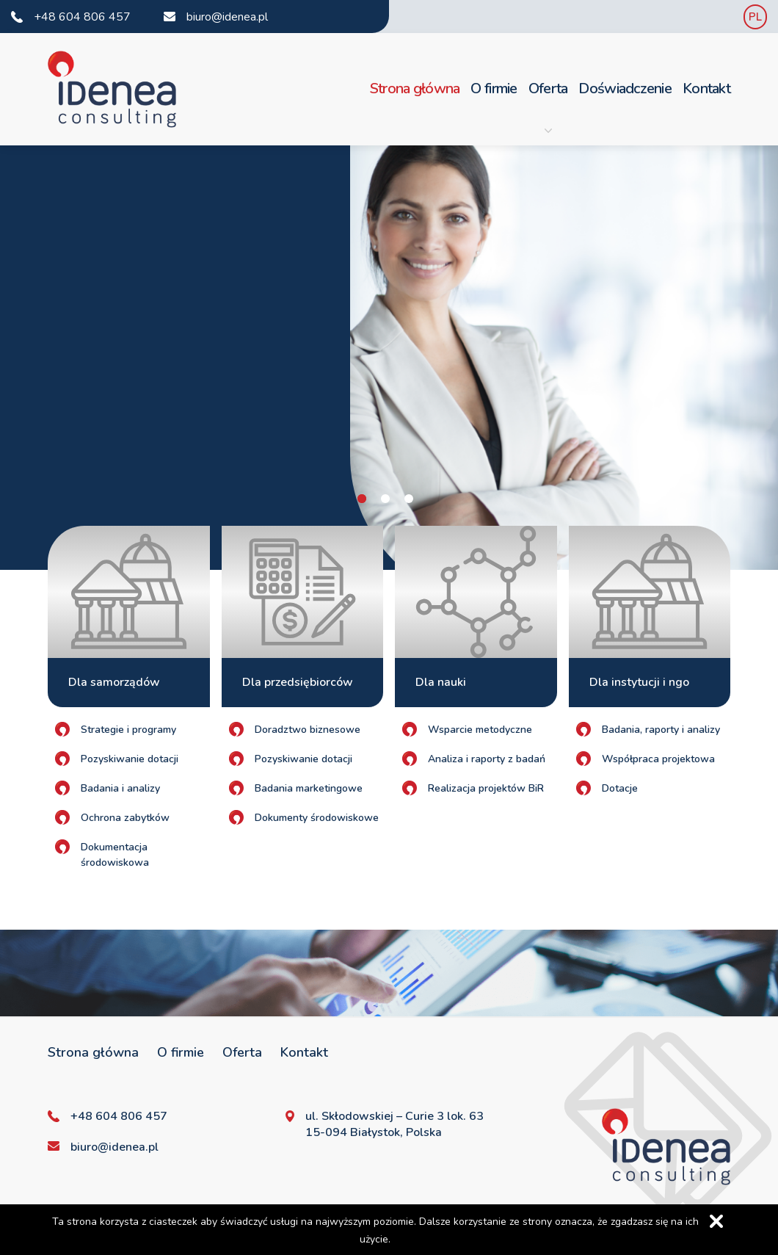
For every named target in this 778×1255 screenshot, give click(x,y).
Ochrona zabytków (125, 818)
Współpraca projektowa (658, 759)
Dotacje (620, 788)
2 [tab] (385, 498)
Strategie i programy (128, 730)
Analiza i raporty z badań (486, 759)
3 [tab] (408, 498)
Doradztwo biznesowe (307, 730)
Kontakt (706, 88)
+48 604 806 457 (82, 17)
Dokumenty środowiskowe (317, 818)
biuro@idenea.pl (227, 17)
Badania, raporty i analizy (661, 730)
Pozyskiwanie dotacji (129, 759)
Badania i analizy (120, 788)
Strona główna (415, 88)
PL (755, 17)
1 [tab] (361, 498)
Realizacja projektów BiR (486, 788)
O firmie (493, 88)
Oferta (548, 106)
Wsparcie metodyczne (480, 730)
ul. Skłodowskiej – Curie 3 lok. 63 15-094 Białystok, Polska (394, 1124)
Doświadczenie (625, 88)
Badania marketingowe (309, 788)
